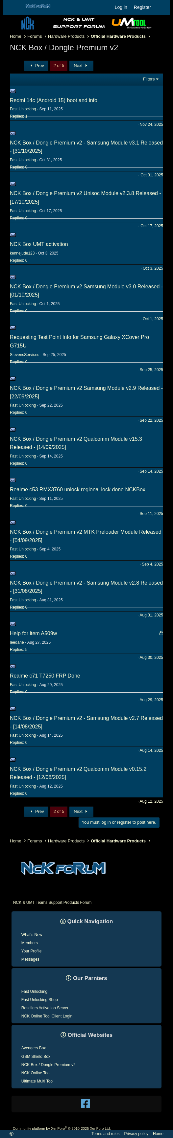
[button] (11, 1134)
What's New (31, 934)
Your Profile (31, 951)
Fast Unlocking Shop (39, 999)
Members (29, 943)
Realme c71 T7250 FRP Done (45, 676)
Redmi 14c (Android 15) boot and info (53, 100)
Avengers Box (33, 1048)
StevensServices (24, 354)
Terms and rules (105, 1133)
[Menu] (14, 7)
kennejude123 (22, 253)
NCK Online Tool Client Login (46, 1016)
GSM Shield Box (35, 1056)
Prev (36, 65)
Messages (30, 959)
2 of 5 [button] (59, 65)
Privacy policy (136, 1133)
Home (158, 1133)
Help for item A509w (33, 633)
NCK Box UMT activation (39, 244)
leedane (17, 642)
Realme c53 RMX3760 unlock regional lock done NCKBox (77, 489)
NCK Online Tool (36, 1073)
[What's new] (160, 7)
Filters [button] (149, 79)
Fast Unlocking (34, 991)
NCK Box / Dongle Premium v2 (48, 1064)
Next (81, 65)
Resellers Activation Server (44, 1008)
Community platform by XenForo (62, 1128)
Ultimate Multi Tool (37, 1081)
